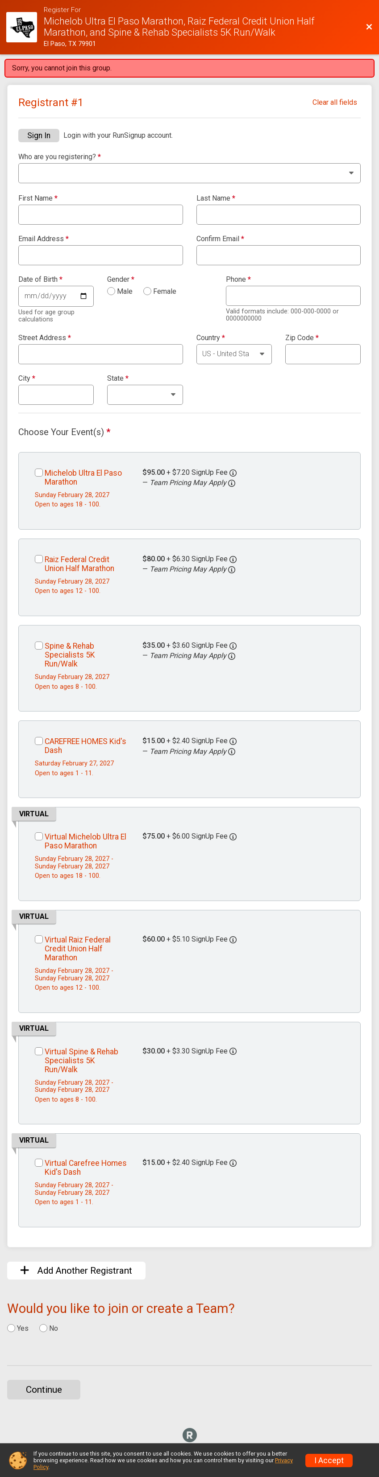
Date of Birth (40, 280)
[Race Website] (25, 27)
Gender (120, 280)
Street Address (44, 338)
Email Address (43, 239)
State (118, 378)
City (26, 378)
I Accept (329, 1460)
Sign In (38, 135)
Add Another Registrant (76, 1270)
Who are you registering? (59, 157)
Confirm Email (220, 239)
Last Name (215, 198)
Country (210, 338)
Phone (238, 280)
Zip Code (302, 338)
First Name (38, 198)
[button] (231, 483)
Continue (44, 1389)
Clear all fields (334, 102)
